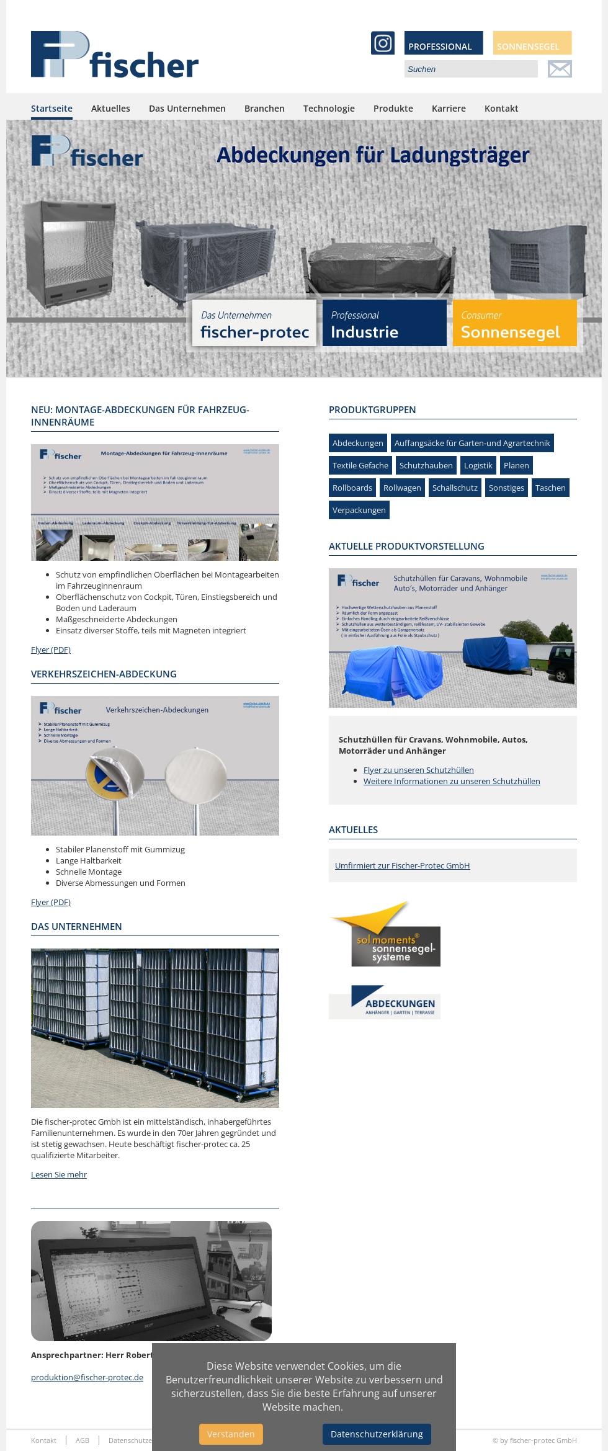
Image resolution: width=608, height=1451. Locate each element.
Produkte (393, 108)
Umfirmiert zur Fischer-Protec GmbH (402, 865)
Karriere (449, 108)
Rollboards (352, 487)
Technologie (329, 108)
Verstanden (231, 1434)
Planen (516, 465)
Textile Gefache (360, 465)
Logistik (478, 465)
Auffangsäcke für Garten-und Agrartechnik (472, 443)
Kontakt (502, 108)
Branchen (264, 108)
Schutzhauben (426, 465)
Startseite (52, 108)
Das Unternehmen (187, 108)
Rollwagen (402, 487)
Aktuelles (110, 108)
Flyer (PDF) (51, 649)
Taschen (550, 487)
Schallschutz (455, 487)
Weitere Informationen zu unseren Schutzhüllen (452, 781)
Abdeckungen (358, 443)
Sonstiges (506, 487)
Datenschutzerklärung (377, 1434)
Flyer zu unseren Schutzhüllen (419, 769)
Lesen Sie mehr (59, 1174)
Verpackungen (359, 510)
